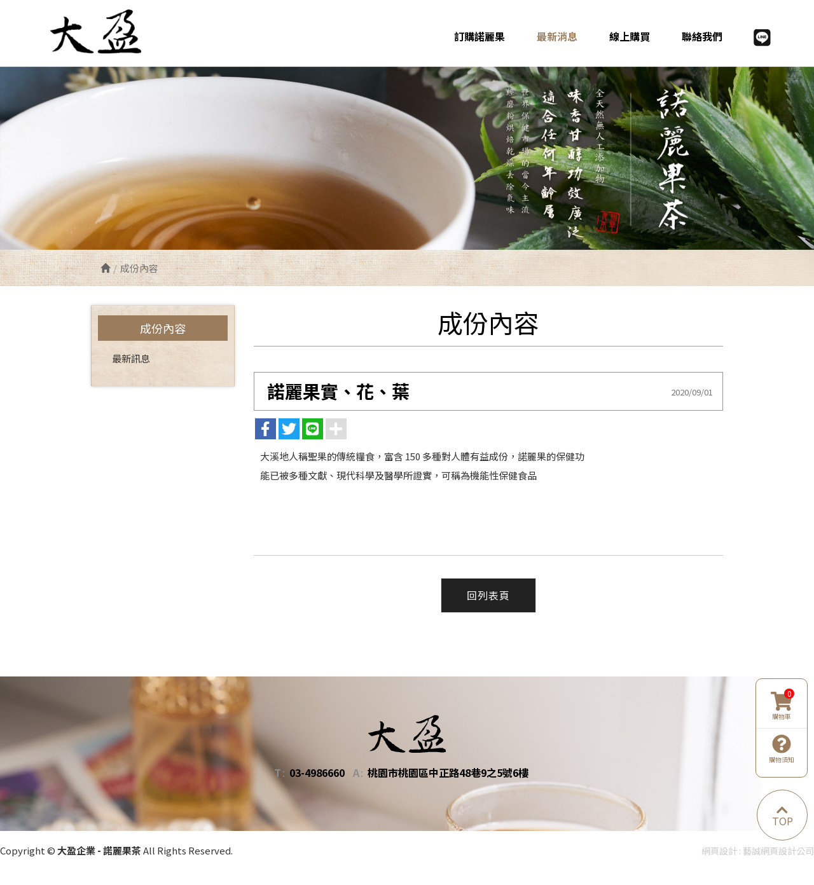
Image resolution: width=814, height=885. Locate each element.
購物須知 (781, 749)
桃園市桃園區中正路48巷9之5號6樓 (448, 772)
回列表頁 (488, 595)
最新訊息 (131, 358)
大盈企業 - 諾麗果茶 (104, 31)
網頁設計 (719, 850)
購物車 (782, 706)
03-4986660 (317, 772)
